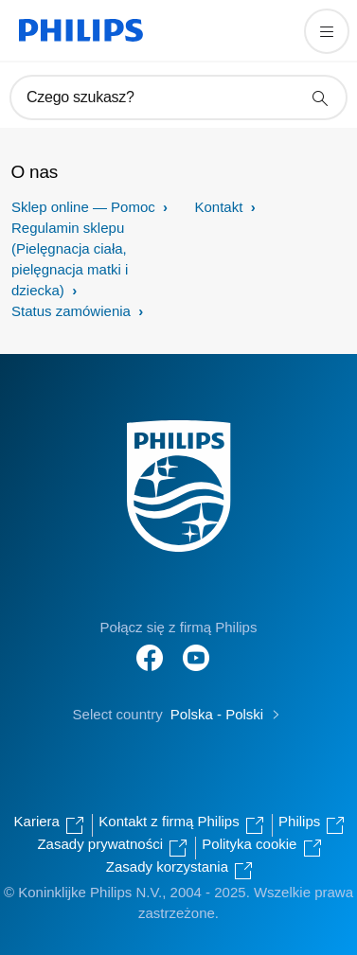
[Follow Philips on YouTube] (196, 648)
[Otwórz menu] (326, 31)
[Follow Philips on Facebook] (149, 648)
